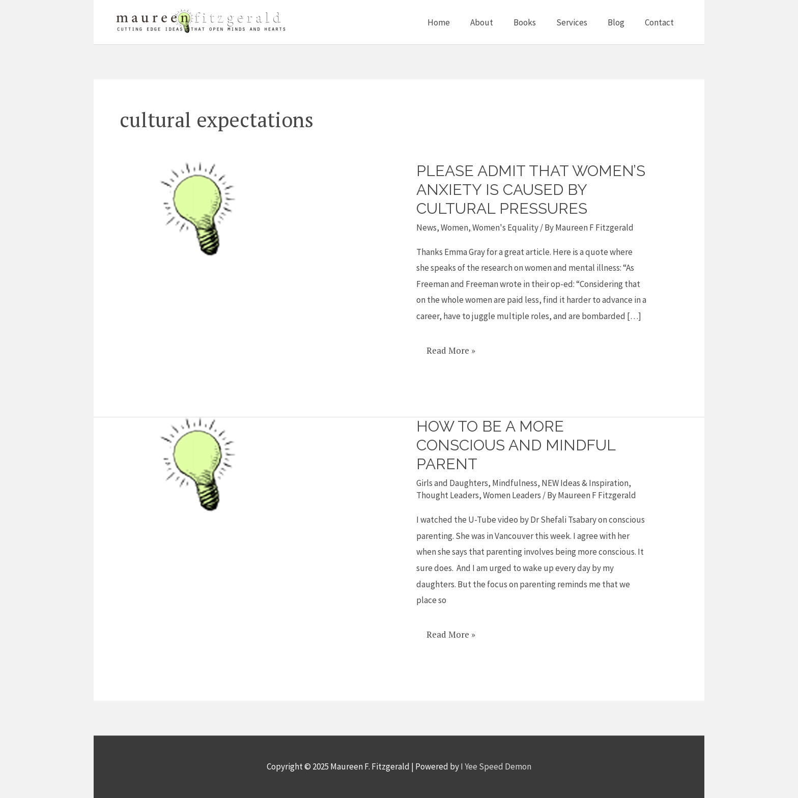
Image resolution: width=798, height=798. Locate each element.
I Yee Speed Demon (496, 766)
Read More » (450, 346)
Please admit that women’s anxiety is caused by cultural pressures (530, 189)
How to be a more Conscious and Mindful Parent (515, 445)
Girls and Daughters (452, 483)
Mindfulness (514, 483)
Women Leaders (512, 495)
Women (454, 227)
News (426, 227)
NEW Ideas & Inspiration (585, 483)
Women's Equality (505, 227)
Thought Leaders (447, 495)
